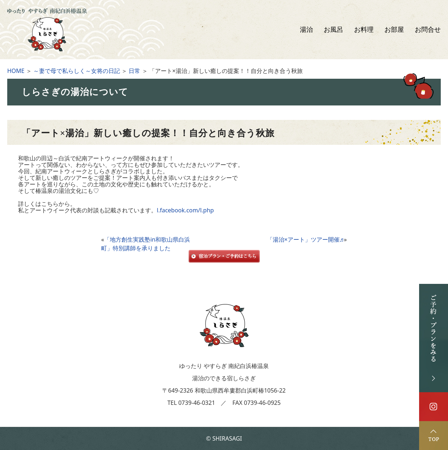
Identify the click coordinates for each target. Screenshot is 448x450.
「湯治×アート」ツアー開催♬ (305, 239)
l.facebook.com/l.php (185, 210)
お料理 (364, 29)
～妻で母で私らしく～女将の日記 (76, 71)
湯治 (306, 29)
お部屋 (394, 29)
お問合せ (428, 29)
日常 (134, 71)
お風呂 (333, 29)
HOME (16, 71)
